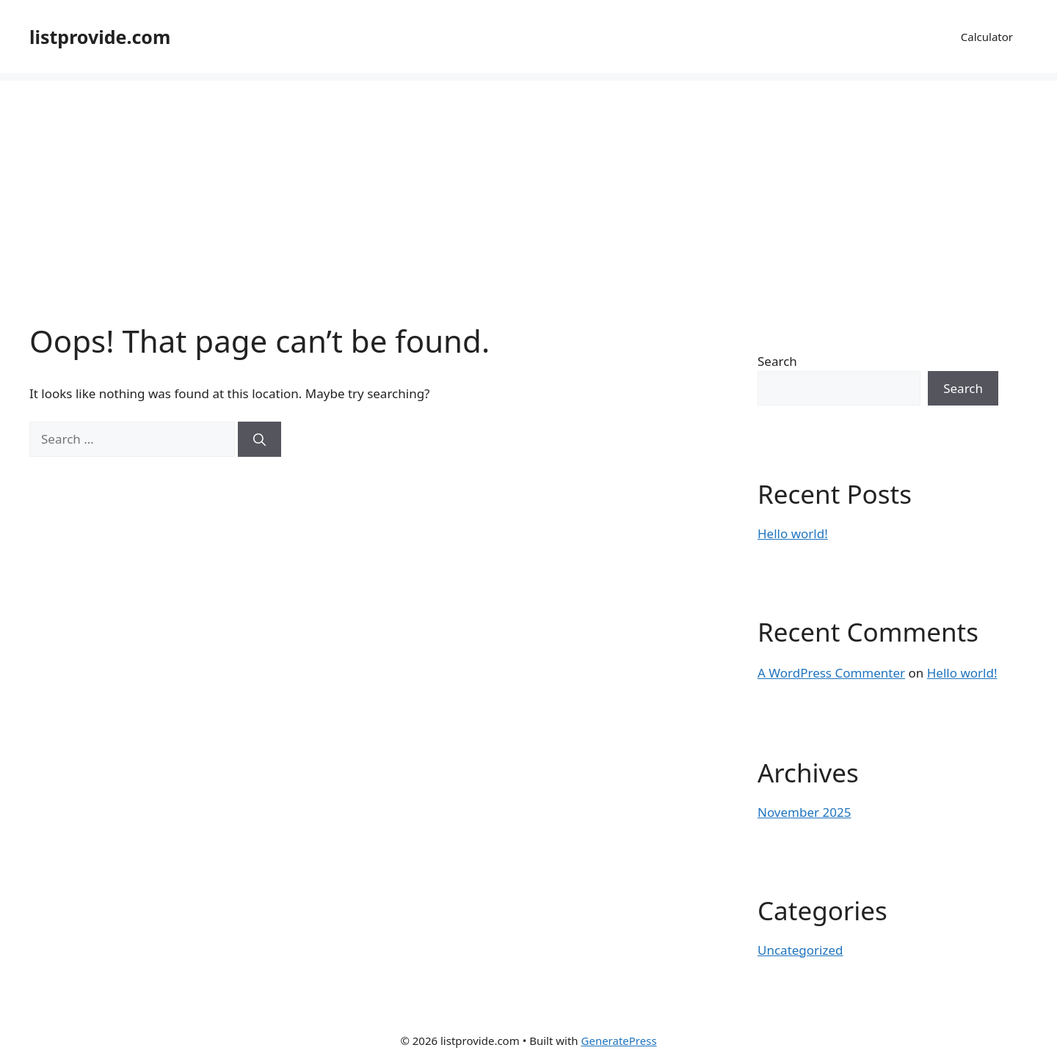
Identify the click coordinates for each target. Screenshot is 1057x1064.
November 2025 (804, 812)
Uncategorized (800, 950)
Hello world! (793, 533)
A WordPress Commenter (831, 672)
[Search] (259, 439)
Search (777, 361)
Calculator (987, 36)
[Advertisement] (528, 183)
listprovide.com (99, 36)
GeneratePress (619, 1040)
